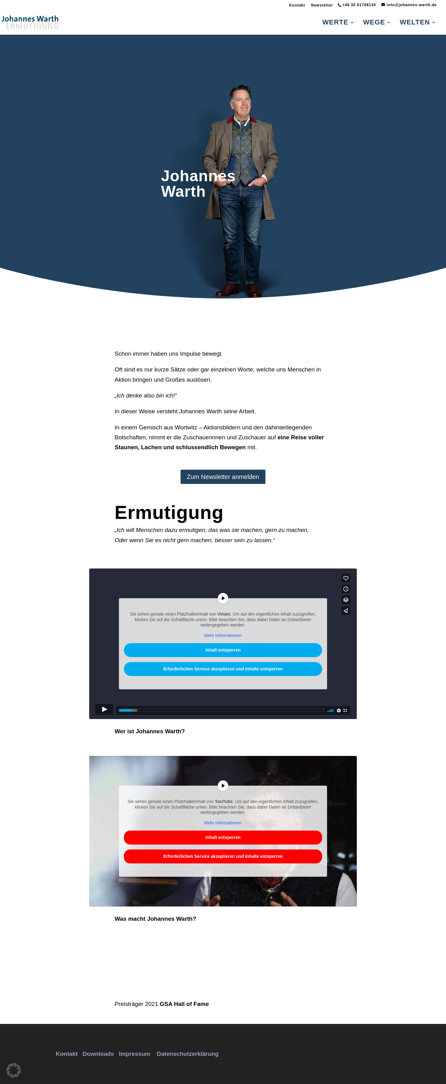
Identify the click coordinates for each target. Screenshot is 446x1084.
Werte (335, 23)
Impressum (134, 1054)
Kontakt (297, 5)
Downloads (98, 1054)
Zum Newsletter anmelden (223, 476)
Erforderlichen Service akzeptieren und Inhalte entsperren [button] (222, 668)
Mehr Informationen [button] (223, 635)
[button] (13, 1070)
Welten (415, 23)
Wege (374, 23)
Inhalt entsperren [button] (223, 649)
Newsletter (322, 5)
